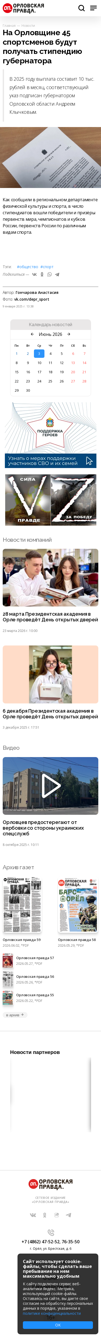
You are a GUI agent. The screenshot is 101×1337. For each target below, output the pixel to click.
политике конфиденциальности (52, 1313)
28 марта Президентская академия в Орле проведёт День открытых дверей (50, 616)
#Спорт (47, 266)
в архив (15, 1015)
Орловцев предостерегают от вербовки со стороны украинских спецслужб (43, 828)
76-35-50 (70, 1242)
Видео (11, 747)
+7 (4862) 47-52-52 (41, 1242)
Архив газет (18, 867)
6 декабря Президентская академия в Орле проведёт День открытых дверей (50, 713)
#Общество (27, 266)
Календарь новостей (50, 325)
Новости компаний (27, 539)
